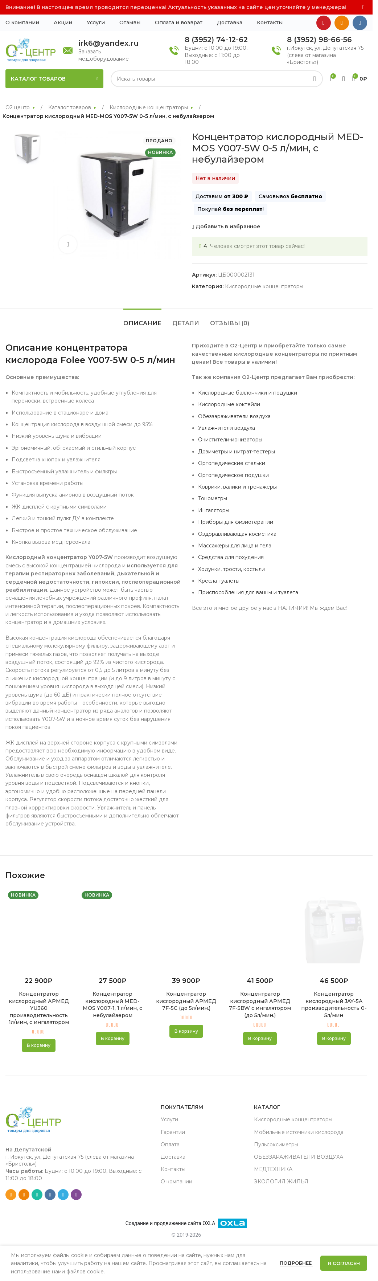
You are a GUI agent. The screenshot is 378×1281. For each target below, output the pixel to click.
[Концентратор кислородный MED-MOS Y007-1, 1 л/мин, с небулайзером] (112, 930)
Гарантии (173, 1132)
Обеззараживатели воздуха (234, 416)
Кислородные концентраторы (149, 107)
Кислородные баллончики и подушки (247, 392)
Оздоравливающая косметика (237, 534)
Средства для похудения (231, 557)
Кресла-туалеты (218, 581)
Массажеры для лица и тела (234, 545)
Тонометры (212, 498)
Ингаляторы (213, 510)
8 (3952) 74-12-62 (216, 39)
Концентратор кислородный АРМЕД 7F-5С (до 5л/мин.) (186, 1001)
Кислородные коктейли (229, 404)
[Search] (217, 78)
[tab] (142, 320)
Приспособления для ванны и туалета (248, 592)
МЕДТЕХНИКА (273, 1169)
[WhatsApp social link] (37, 1194)
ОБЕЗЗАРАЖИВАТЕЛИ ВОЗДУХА (298, 1157)
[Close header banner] (363, 7)
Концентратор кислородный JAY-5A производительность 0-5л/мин (334, 1005)
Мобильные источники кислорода (299, 1132)
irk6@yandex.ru (108, 43)
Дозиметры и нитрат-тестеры (236, 451)
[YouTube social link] (323, 23)
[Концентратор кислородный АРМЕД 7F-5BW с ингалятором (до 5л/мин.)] (260, 930)
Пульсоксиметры (276, 1144)
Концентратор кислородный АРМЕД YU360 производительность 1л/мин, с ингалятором (39, 1008)
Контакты (173, 1169)
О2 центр (18, 107)
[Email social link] (10, 1194)
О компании (176, 1181)
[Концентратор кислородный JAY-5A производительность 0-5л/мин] (334, 930)
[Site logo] (30, 49)
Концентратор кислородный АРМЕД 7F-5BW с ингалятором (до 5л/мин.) (260, 1005)
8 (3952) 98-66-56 (319, 39)
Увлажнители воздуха (226, 428)
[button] (39, 1045)
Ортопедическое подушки (233, 475)
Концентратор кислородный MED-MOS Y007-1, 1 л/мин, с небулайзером (112, 1005)
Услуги (169, 1119)
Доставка (173, 1157)
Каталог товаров (70, 107)
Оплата (170, 1144)
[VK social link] (360, 23)
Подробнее (296, 1263)
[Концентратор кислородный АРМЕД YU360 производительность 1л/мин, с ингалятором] (38, 930)
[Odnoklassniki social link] (341, 23)
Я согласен (344, 1263)
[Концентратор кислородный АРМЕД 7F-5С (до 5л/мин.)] (186, 930)
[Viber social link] (76, 1194)
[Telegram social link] (63, 1194)
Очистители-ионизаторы (230, 439)
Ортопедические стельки (231, 463)
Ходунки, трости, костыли (231, 569)
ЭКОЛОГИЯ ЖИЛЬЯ (281, 1181)
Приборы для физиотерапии (235, 522)
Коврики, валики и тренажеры (237, 487)
